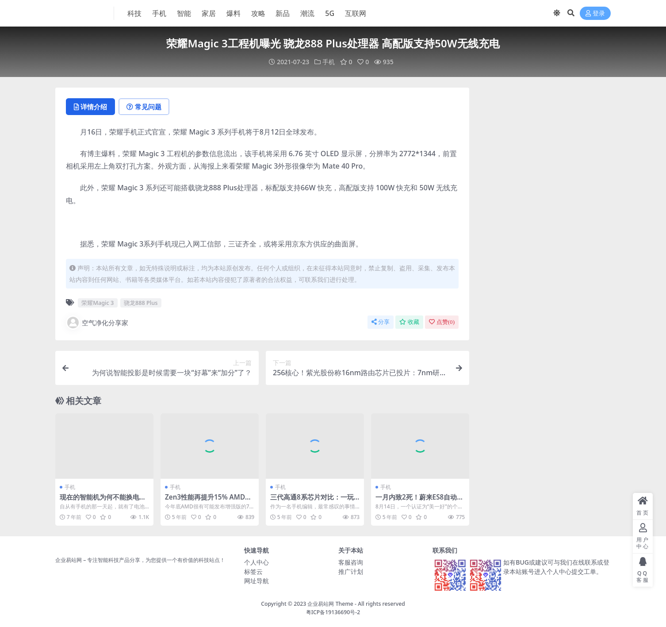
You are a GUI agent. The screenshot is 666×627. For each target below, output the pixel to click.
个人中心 (256, 562)
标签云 (253, 571)
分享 (380, 322)
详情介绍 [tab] (90, 106)
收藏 (409, 322)
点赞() (442, 322)
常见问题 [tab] (143, 106)
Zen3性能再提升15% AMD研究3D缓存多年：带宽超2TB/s (208, 500)
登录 (595, 13)
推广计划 (350, 571)
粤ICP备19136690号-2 (333, 612)
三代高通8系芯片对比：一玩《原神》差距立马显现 (312, 500)
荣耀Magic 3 (97, 303)
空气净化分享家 (97, 322)
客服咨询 (350, 562)
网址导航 (256, 581)
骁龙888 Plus (141, 303)
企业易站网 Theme (330, 604)
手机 (328, 62)
